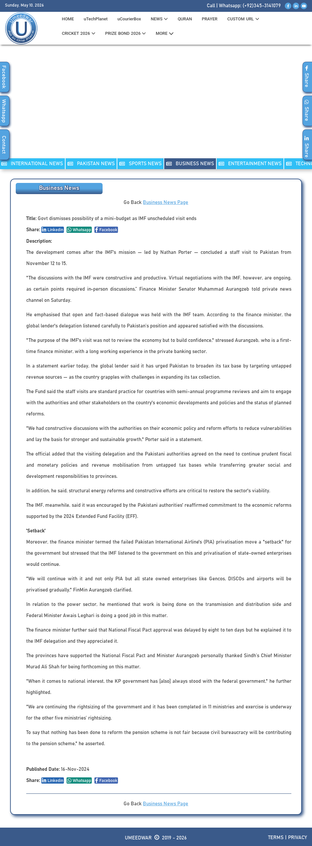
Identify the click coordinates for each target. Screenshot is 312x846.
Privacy (297, 837)
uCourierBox (129, 18)
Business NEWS (190, 163)
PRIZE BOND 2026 (125, 33)
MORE (165, 33)
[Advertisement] (156, 105)
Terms (275, 837)
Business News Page (165, 202)
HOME (68, 18)
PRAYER (210, 18)
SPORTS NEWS (140, 163)
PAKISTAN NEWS (91, 163)
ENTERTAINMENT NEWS (250, 163)
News (159, 18)
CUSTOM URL (243, 18)
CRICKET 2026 (78, 33)
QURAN (185, 18)
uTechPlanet (96, 18)
